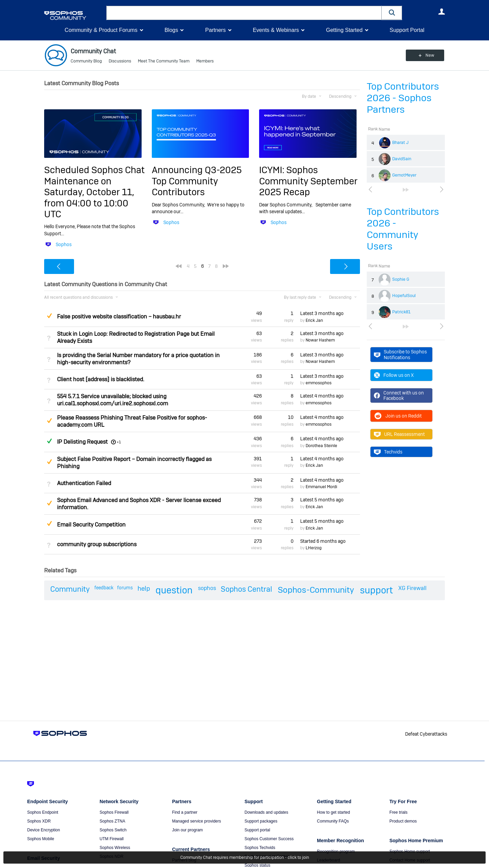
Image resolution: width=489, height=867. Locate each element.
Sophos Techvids (259, 847)
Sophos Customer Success (269, 838)
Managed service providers (196, 821)
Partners (215, 30)
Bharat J (400, 142)
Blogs (171, 30)
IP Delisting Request (82, 441)
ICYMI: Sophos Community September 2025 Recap (308, 181)
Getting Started (344, 30)
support (376, 590)
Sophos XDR (39, 821)
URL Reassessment (399, 434)
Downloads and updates (266, 812)
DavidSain (401, 159)
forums (125, 588)
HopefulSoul (404, 295)
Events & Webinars (276, 30)
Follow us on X (394, 375)
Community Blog (86, 61)
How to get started (333, 812)
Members (205, 61)
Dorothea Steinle (321, 445)
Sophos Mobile (40, 838)
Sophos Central (246, 589)
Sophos (64, 244)
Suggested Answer (49, 316)
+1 (119, 442)
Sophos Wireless (114, 847)
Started (323, 541)
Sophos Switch (112, 830)
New (429, 55)
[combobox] (244, 13)
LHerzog (314, 548)
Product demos (403, 821)
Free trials (399, 812)
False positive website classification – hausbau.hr (119, 316)
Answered (49, 441)
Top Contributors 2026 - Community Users (403, 229)
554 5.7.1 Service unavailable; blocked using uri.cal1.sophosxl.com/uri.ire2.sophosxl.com (112, 400)
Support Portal (407, 30)
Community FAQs (333, 821)
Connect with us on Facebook (399, 395)
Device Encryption (43, 830)
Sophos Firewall (113, 812)
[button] (392, 13)
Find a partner (185, 812)
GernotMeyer (404, 175)
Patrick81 (401, 312)
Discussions (120, 61)
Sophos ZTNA (112, 821)
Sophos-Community (316, 590)
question (174, 590)
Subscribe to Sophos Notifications (400, 354)
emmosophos (318, 383)
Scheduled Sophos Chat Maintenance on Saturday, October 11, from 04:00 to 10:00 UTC (94, 192)
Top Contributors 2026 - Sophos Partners (403, 98)
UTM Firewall (111, 838)
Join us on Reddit (398, 416)
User (441, 11)
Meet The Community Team (163, 61)
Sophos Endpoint (42, 812)
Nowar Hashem (320, 340)
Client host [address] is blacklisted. (100, 379)
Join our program (187, 830)
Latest (322, 313)
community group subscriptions (97, 544)
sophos (207, 588)
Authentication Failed (84, 483)
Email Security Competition (91, 524)
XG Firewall (412, 588)
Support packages (260, 821)
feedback (103, 588)
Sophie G (400, 279)
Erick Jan (314, 320)
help (144, 588)
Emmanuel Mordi (321, 487)
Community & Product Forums (101, 30)
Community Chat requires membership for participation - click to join (244, 857)
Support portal (257, 830)
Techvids (388, 451)
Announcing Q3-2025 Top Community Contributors (197, 181)
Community (70, 589)
